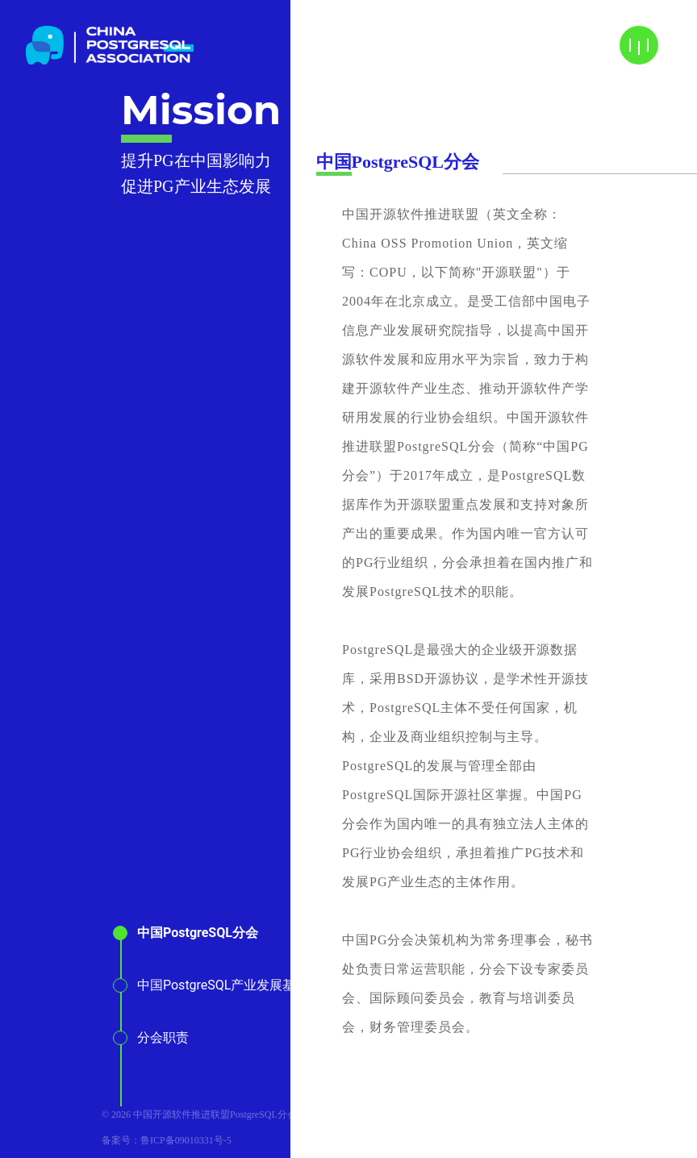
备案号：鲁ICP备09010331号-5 (167, 1140)
